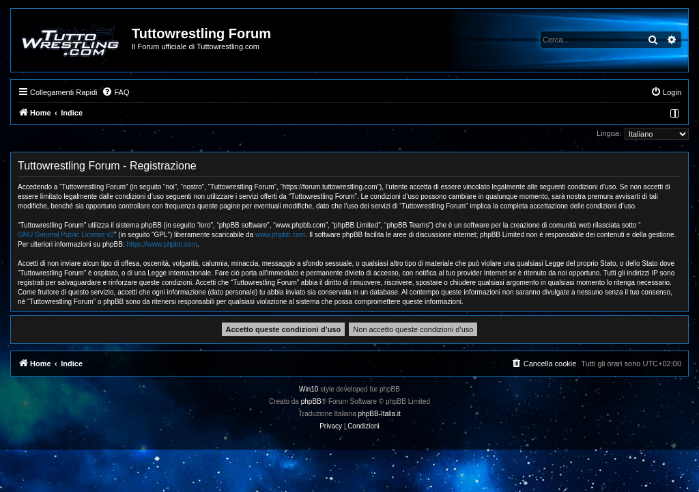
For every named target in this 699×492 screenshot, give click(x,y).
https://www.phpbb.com (162, 244)
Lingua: (609, 133)
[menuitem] (115, 92)
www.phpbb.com (280, 234)
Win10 (308, 389)
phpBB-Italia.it (379, 414)
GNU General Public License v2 (66, 234)
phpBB (311, 401)
